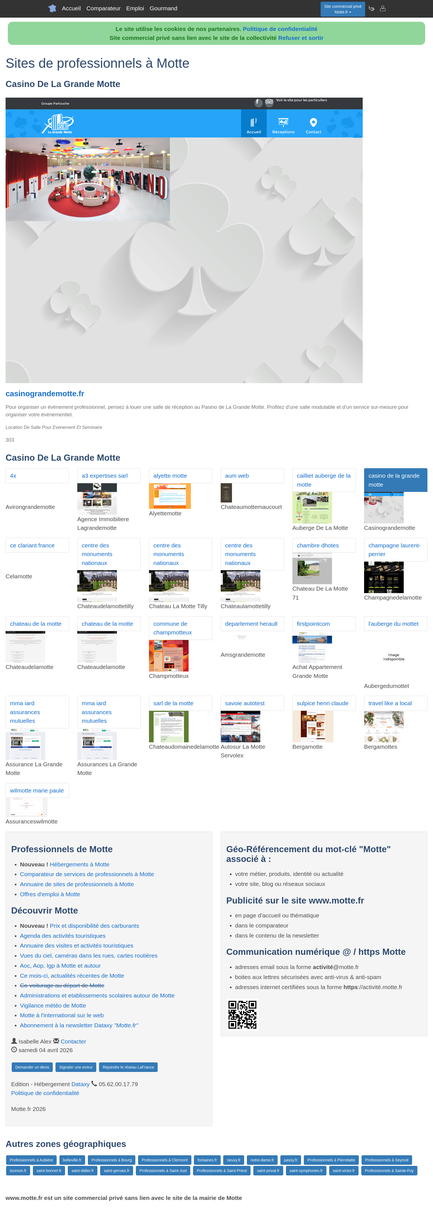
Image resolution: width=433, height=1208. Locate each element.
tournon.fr (18, 1170)
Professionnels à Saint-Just (163, 1170)
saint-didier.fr (82, 1170)
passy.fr (290, 1160)
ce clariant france (32, 545)
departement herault (251, 623)
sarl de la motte (173, 703)
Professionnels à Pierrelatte (331, 1160)
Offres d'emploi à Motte (50, 894)
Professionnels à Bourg (112, 1160)
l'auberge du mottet (393, 623)
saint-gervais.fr (116, 1170)
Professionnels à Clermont (164, 1160)
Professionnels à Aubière (31, 1160)
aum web (237, 475)
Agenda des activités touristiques (63, 935)
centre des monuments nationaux (97, 554)
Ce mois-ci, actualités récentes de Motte (72, 975)
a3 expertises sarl (105, 475)
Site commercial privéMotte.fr (343, 9)
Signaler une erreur (76, 1067)
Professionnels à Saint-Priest (222, 1170)
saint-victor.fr (344, 1170)
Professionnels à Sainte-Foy (389, 1170)
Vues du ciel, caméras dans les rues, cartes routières (89, 955)
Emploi (135, 8)
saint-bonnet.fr (49, 1170)
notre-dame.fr (262, 1160)
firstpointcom (313, 623)
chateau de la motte (35, 623)
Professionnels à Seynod (386, 1160)
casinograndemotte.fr (45, 393)
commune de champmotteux (172, 628)
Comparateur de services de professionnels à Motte (87, 874)
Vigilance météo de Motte (53, 1005)
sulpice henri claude (323, 703)
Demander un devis (32, 1067)
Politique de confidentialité (280, 29)
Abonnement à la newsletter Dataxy (79, 1025)
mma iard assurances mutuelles (25, 712)
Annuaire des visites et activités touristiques (76, 945)
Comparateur (103, 8)
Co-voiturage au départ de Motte (62, 985)
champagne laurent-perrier (395, 549)
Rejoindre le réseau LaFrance (128, 1067)
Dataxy (80, 1084)
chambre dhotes (318, 545)
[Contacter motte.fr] (382, 8)
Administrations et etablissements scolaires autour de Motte (97, 995)
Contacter (73, 1041)
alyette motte (170, 475)
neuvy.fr (233, 1160)
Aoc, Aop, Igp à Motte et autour (60, 965)
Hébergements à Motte (80, 864)
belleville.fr (72, 1160)
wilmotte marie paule (37, 790)
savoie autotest (244, 703)
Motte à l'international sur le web (62, 1015)
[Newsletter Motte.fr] (371, 8)
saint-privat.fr (268, 1170)
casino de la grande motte (394, 480)
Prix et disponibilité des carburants (94, 925)
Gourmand (163, 8)
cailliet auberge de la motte (324, 480)
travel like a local (390, 703)
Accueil (71, 8)
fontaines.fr (207, 1160)
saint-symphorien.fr (306, 1170)
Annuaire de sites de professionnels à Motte (77, 884)
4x (13, 475)
